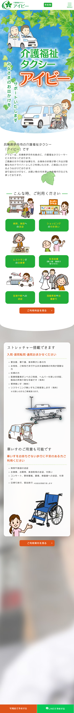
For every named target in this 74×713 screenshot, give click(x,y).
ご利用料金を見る (37, 310)
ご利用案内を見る (37, 543)
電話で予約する (18, 708)
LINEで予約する (55, 708)
